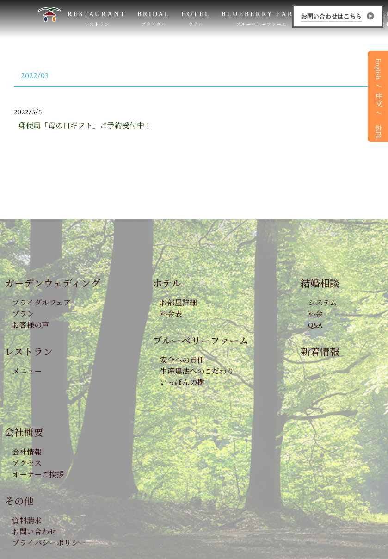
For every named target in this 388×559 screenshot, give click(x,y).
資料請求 (27, 521)
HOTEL (195, 19)
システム (322, 303)
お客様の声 (30, 325)
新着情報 (320, 352)
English (378, 69)
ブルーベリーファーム (201, 341)
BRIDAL (153, 19)
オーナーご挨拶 (38, 475)
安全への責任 (182, 361)
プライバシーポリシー (49, 543)
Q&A (315, 325)
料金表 (171, 314)
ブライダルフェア (41, 303)
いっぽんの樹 (182, 383)
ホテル (167, 284)
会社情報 (27, 453)
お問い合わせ (34, 532)
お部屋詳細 (178, 303)
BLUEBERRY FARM (261, 19)
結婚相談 (320, 284)
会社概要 (24, 433)
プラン (23, 314)
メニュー (27, 372)
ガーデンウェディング (52, 284)
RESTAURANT (97, 19)
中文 (378, 99)
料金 (315, 314)
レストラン (29, 352)
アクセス (27, 464)
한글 (378, 126)
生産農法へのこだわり (197, 372)
